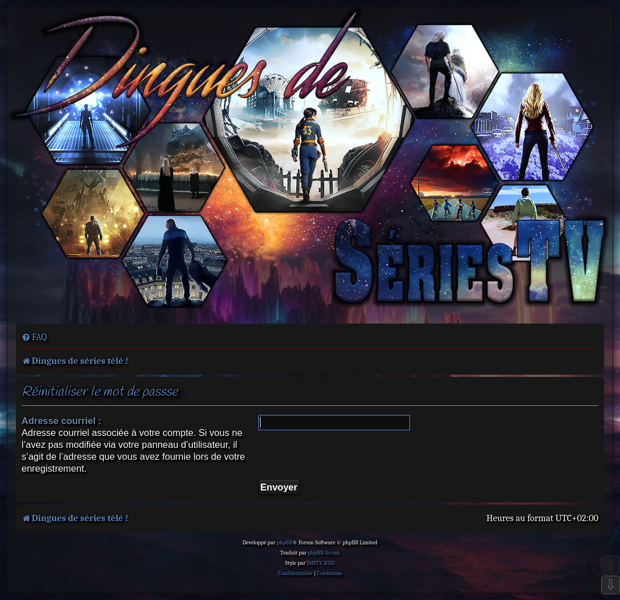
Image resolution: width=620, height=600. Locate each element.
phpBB (284, 542)
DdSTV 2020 (320, 563)
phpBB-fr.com (324, 552)
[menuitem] (34, 337)
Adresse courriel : (61, 421)
